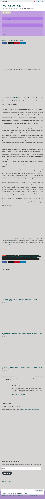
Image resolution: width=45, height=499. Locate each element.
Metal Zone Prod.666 (33, 256)
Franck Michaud (35, 255)
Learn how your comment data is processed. (30, 409)
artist (13, 255)
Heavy (9, 256)
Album (10, 255)
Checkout (31, 495)
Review (8, 257)
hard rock (4, 256)
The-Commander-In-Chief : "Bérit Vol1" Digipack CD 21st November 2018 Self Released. (20, 259)
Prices (4, 31)
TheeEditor (13, 40)
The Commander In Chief (11, 98)
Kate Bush (19, 256)
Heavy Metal (14, 256)
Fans (26, 495)
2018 (7, 255)
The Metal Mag (12, 6)
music (39, 256)
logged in (10, 406)
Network (3, 497)
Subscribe (6, 473)
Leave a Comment (19, 40)
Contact (4, 34)
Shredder (16, 257)
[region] (22, 435)
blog (13, 497)
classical (21, 255)
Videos (40, 495)
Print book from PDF (6, 481)
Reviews (5, 22)
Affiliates (7, 25)
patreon (4, 257)
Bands (35, 495)
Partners (9, 497)
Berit (17, 255)
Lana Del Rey (25, 256)
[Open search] (42, 12)
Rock (12, 257)
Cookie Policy (25, 493)
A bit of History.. (12, 495)
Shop (4, 28)
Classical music (27, 255)
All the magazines (9, 19)
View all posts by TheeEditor (19, 394)
